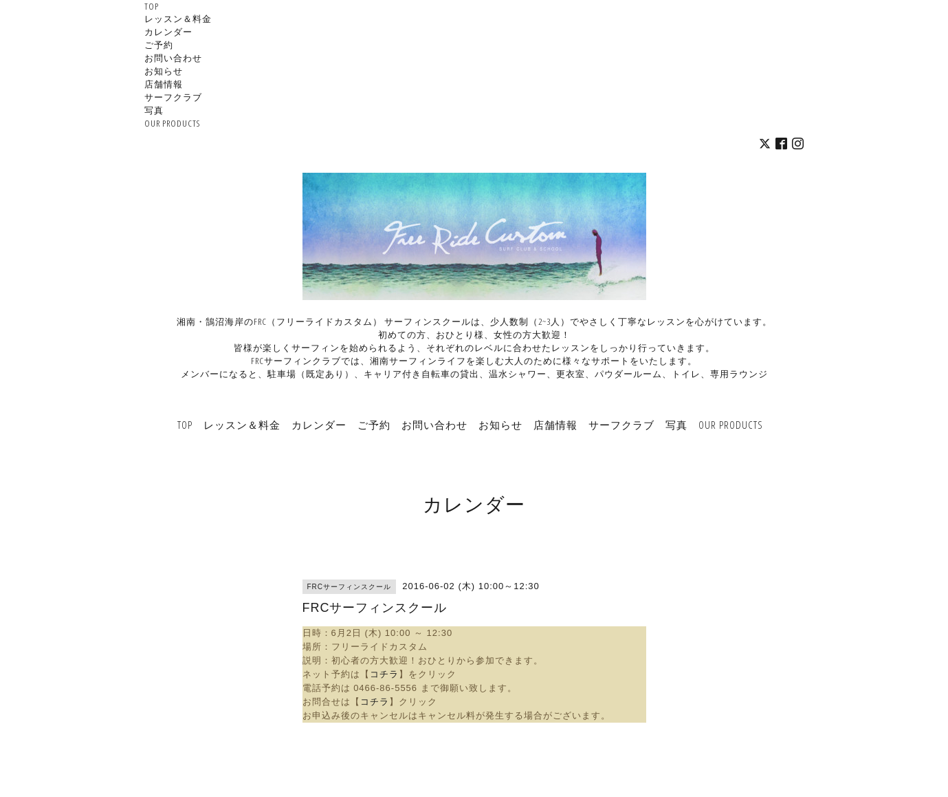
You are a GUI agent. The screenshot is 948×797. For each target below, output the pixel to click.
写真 (154, 110)
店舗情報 (163, 84)
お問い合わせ (173, 58)
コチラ (384, 674)
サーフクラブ (173, 97)
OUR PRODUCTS (172, 123)
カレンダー (168, 31)
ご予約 (158, 45)
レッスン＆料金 (178, 18)
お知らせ (163, 71)
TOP (151, 6)
